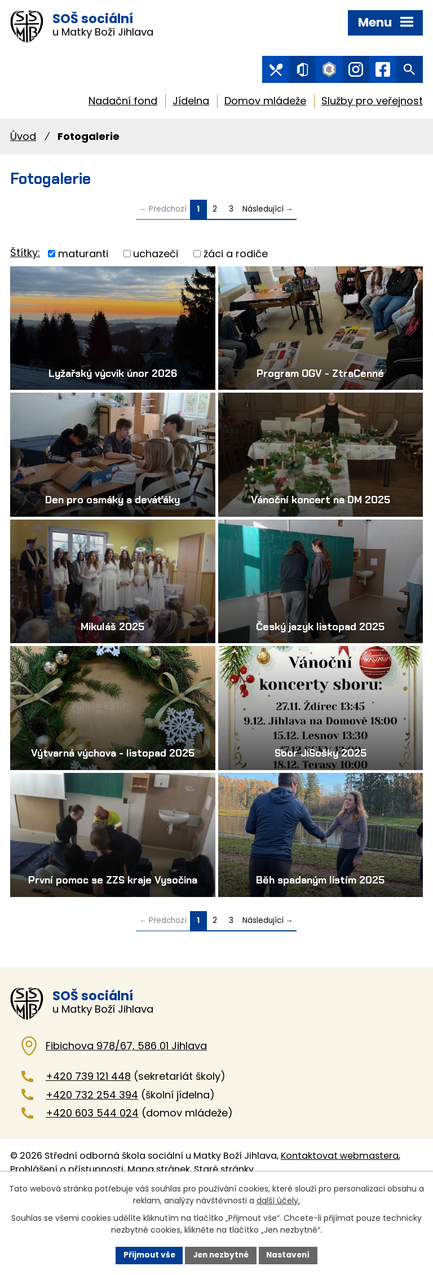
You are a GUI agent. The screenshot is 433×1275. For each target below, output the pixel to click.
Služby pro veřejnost (372, 103)
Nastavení (290, 1254)
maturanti (83, 256)
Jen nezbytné (220, 1254)
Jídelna (191, 103)
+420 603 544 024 (92, 1160)
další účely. (278, 1200)
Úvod (23, 139)
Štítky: (25, 256)
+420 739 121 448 (88, 1123)
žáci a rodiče (236, 256)
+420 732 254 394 (92, 1141)
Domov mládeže (265, 103)
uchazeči (155, 256)
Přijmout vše (146, 1254)
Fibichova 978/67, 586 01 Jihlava (126, 1092)
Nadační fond (123, 103)
